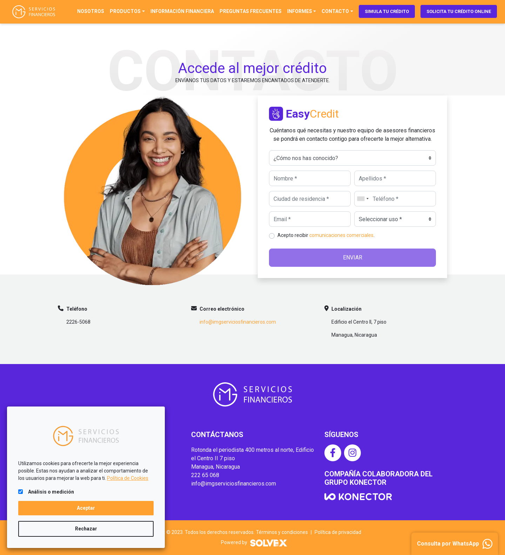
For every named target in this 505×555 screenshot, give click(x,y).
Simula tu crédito (387, 11)
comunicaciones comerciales (341, 235)
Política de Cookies (127, 478)
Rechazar (86, 528)
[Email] (310, 219)
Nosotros (90, 11)
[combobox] (363, 198)
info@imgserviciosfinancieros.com (238, 322)
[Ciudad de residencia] (310, 198)
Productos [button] (125, 11)
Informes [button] (299, 11)
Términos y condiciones (282, 532)
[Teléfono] (395, 198)
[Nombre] (310, 178)
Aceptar (86, 508)
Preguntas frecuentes (251, 11)
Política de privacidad (338, 532)
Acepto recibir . (326, 235)
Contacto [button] (335, 11)
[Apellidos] (395, 178)
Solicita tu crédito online (458, 11)
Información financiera (182, 11)
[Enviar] (352, 258)
